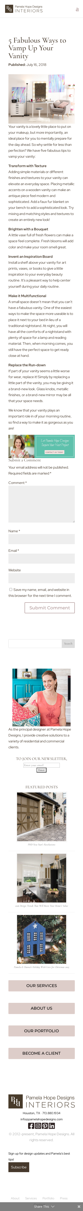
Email (13, 550)
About (15, 1198)
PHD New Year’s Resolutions (41, 844)
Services (31, 1198)
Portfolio (48, 1198)
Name (14, 531)
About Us (41, 1008)
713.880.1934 (51, 1113)
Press (64, 1198)
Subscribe (19, 1167)
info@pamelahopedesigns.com (42, 1119)
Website (14, 570)
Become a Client (41, 1053)
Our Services (41, 985)
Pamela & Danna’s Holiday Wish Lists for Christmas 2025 (41, 967)
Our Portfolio (41, 1031)
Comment (17, 482)
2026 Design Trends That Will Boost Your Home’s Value (41, 905)
